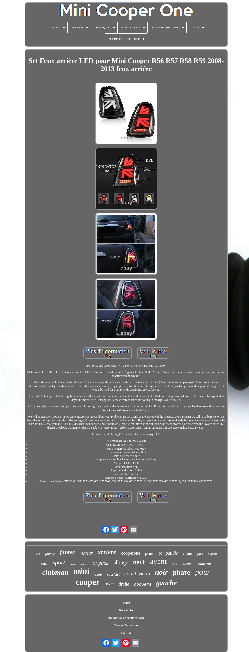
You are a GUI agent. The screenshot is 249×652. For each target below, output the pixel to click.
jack (200, 554)
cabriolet (113, 574)
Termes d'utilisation (126, 625)
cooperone (130, 553)
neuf (139, 562)
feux (38, 554)
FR (129, 633)
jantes (67, 552)
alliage (120, 563)
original (100, 563)
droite (124, 584)
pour (202, 572)
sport (59, 562)
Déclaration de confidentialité (126, 618)
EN (123, 633)
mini (81, 571)
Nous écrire (126, 610)
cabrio (212, 554)
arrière (107, 552)
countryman (137, 573)
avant (158, 561)
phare (181, 572)
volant (187, 554)
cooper (87, 582)
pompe (50, 554)
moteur (86, 553)
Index (126, 603)
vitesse (84, 564)
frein (174, 564)
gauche (166, 583)
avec (109, 584)
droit (98, 574)
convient (204, 564)
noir (161, 572)
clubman (55, 572)
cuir (44, 563)
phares (149, 554)
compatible (168, 553)
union (73, 564)
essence (187, 563)
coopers (142, 584)
